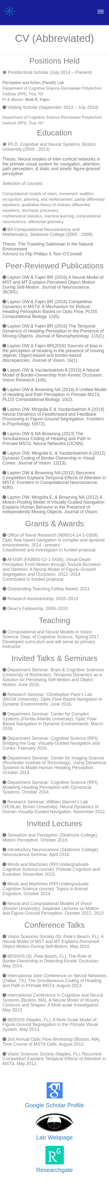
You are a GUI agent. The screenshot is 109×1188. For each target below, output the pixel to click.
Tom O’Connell (67, 253)
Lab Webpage (54, 1137)
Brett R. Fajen (37, 100)
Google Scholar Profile (54, 1105)
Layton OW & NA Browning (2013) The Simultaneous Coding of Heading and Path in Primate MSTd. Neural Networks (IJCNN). (46, 438)
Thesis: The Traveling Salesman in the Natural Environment (47, 246)
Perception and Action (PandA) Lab (33, 83)
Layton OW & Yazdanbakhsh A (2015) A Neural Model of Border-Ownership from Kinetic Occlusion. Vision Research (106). (52, 375)
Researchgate (54, 1170)
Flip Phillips (36, 253)
